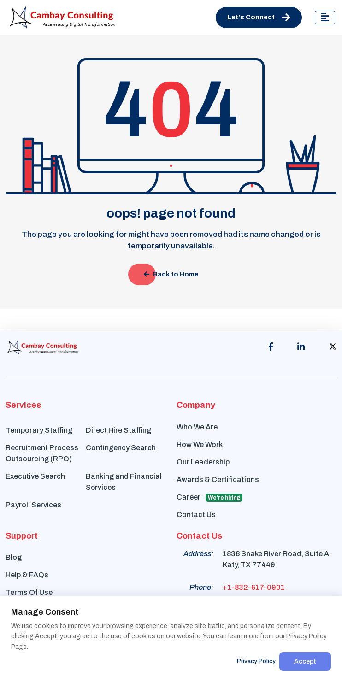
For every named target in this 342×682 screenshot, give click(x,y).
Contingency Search (121, 448)
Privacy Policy (256, 661)
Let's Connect (258, 17)
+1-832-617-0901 (254, 587)
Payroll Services (33, 505)
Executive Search (35, 476)
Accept (305, 661)
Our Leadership (203, 462)
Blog (14, 557)
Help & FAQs (27, 575)
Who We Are (197, 427)
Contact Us (196, 514)
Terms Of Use (29, 592)
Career (209, 497)
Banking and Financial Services (124, 481)
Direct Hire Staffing (118, 430)
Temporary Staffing (39, 430)
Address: (198, 554)
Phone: (201, 587)
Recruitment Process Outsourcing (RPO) (42, 453)
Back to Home (171, 274)
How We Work (200, 444)
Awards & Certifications (218, 479)
